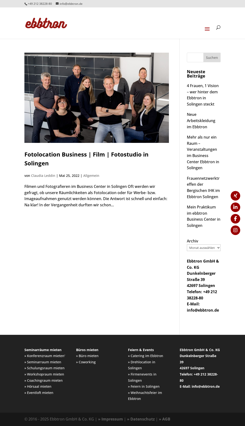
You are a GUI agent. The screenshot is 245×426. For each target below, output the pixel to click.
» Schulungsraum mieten (44, 368)
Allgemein (91, 175)
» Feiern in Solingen (144, 386)
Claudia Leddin (43, 175)
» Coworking (86, 362)
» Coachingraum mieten (43, 380)
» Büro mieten (87, 355)
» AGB (164, 419)
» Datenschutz (141, 419)
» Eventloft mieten (38, 392)
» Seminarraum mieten (42, 362)
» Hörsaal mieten (37, 386)
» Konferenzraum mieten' (44, 355)
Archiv (192, 241)
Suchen (212, 57)
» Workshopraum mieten (44, 374)
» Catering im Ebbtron (145, 355)
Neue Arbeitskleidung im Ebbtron (201, 120)
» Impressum (110, 419)
